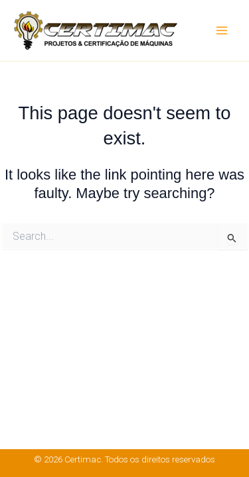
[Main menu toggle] (222, 30)
